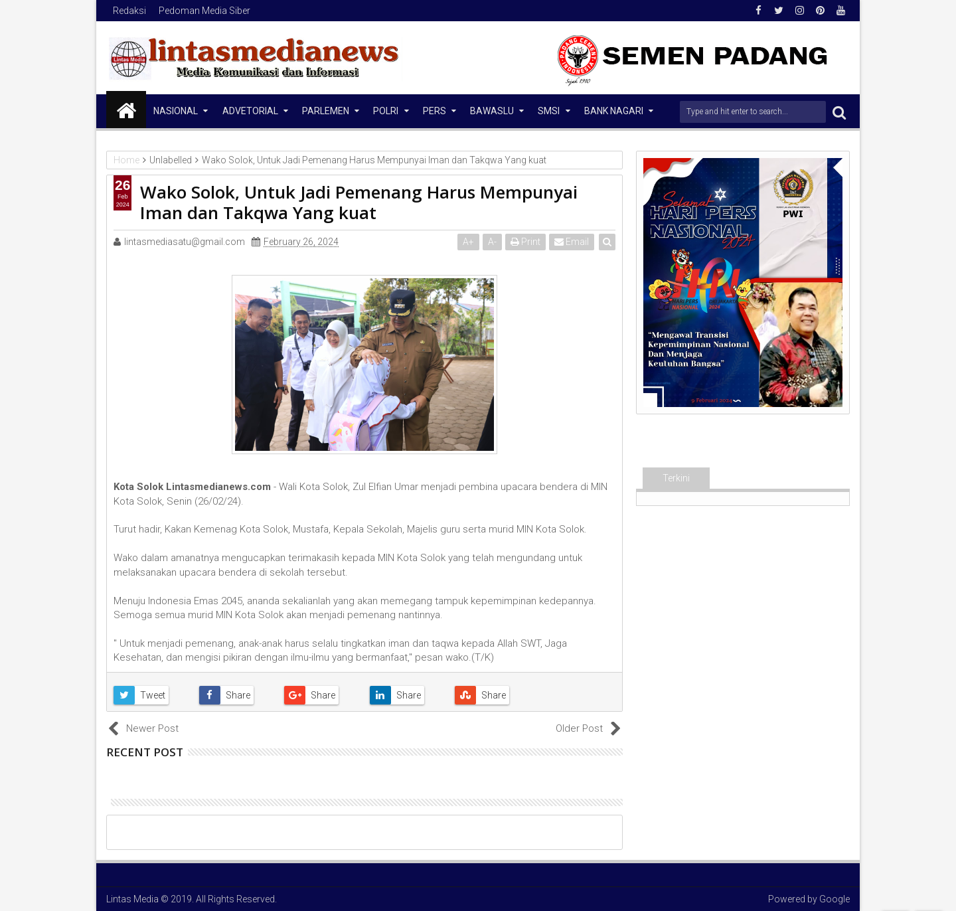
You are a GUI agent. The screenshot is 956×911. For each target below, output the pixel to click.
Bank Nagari (613, 111)
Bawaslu (492, 111)
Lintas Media (132, 899)
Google (834, 899)
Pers (434, 111)
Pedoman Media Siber (204, 10)
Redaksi (129, 10)
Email (571, 241)
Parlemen (325, 111)
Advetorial (250, 111)
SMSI (549, 111)
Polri (385, 111)
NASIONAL (175, 111)
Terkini (676, 478)
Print (525, 241)
